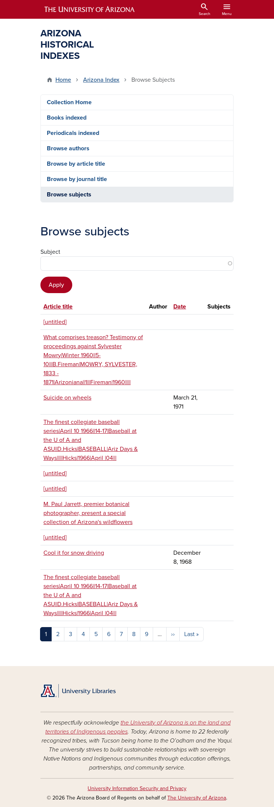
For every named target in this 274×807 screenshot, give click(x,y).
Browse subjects (69, 194)
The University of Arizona (196, 798)
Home (63, 80)
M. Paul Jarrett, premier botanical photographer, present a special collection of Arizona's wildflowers (88, 513)
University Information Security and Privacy (137, 788)
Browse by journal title (77, 179)
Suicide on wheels (67, 397)
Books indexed (66, 117)
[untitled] (55, 322)
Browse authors (68, 148)
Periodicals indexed (73, 133)
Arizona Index (101, 80)
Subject (50, 252)
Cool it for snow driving (73, 553)
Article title (58, 306)
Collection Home (69, 102)
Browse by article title (76, 164)
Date (179, 306)
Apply (56, 285)
